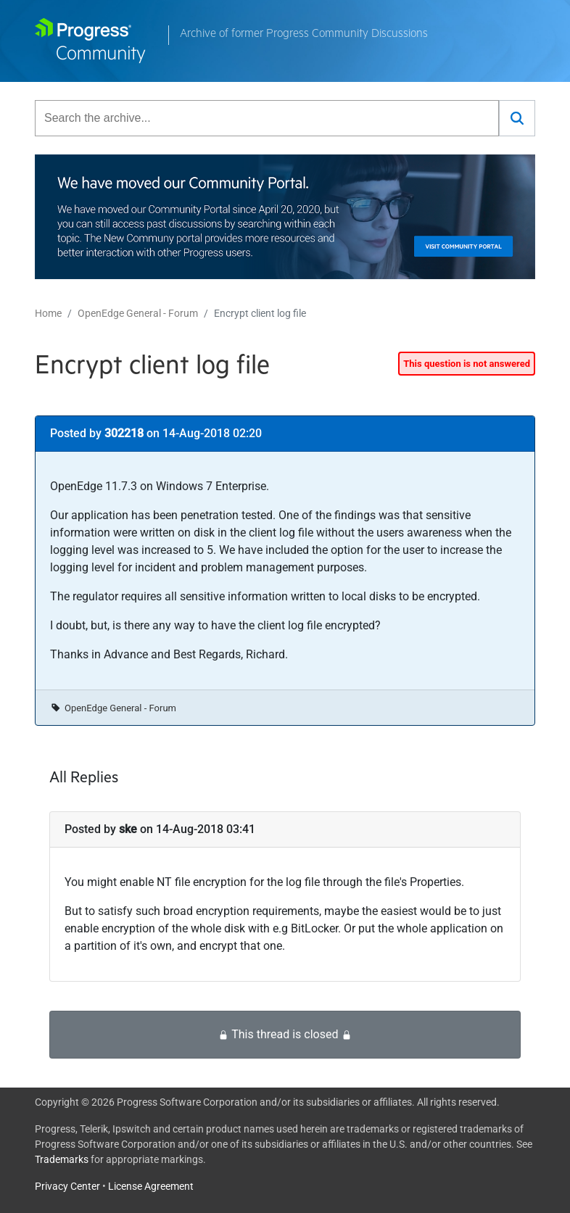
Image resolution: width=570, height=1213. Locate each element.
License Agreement (151, 1186)
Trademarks (61, 1159)
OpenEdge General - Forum (138, 313)
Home (48, 313)
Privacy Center (67, 1186)
